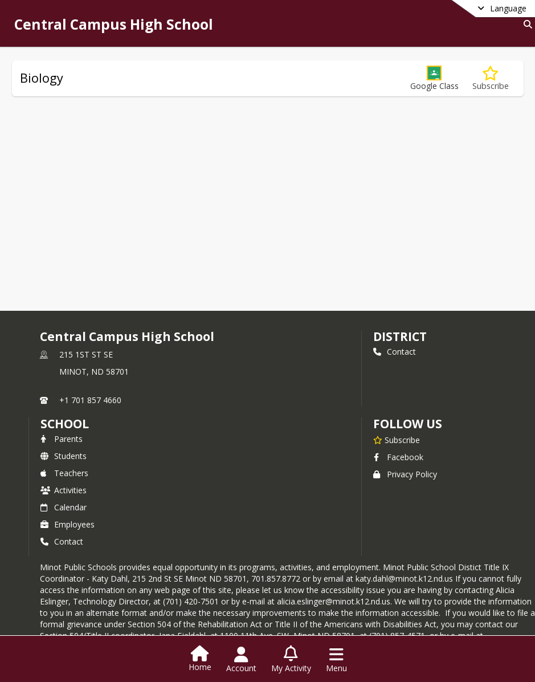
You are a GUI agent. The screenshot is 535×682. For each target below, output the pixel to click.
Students (63, 455)
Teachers (64, 473)
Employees (67, 524)
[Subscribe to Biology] (490, 78)
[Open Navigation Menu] (336, 660)
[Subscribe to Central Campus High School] (396, 439)
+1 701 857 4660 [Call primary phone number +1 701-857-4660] (90, 400)
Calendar (63, 507)
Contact (394, 351)
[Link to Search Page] (525, 24)
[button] (434, 78)
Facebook (398, 457)
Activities (63, 490)
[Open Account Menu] (241, 660)
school (64, 424)
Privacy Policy (405, 474)
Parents (61, 438)
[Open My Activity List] (291, 660)
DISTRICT (400, 336)
